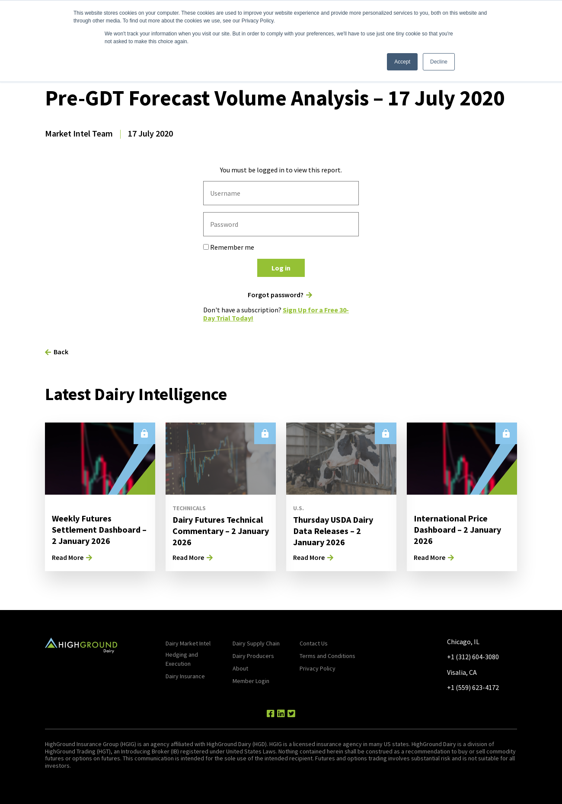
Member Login (251, 681)
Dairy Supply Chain (256, 643)
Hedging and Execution (182, 659)
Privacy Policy (317, 668)
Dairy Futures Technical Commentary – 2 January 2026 (220, 530)
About (240, 668)
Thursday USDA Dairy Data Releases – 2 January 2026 (333, 530)
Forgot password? (275, 295)
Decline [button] (438, 62)
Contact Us (314, 643)
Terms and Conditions (327, 656)
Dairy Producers (253, 656)
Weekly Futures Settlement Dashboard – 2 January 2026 (99, 529)
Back (61, 351)
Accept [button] (402, 62)
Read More (67, 557)
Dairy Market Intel (188, 643)
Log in (281, 268)
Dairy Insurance (185, 676)
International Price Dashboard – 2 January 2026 (457, 529)
